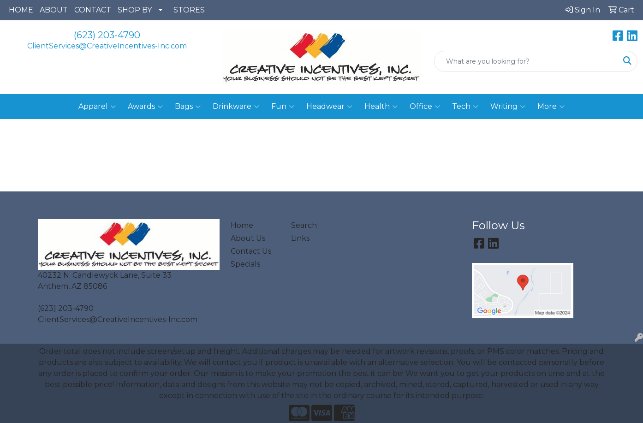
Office (425, 106)
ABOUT (54, 10)
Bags (188, 106)
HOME (21, 10)
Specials (245, 264)
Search (304, 225)
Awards (145, 106)
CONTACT (92, 10)
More (551, 106)
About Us (248, 238)
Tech (465, 106)
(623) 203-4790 (107, 35)
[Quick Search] (526, 61)
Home (242, 225)
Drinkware (236, 106)
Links (300, 238)
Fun (282, 106)
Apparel (97, 106)
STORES (189, 10)
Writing (507, 106)
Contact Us (251, 251)
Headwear (329, 106)
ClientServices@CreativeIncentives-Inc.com (107, 46)
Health (381, 106)
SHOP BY (135, 10)
